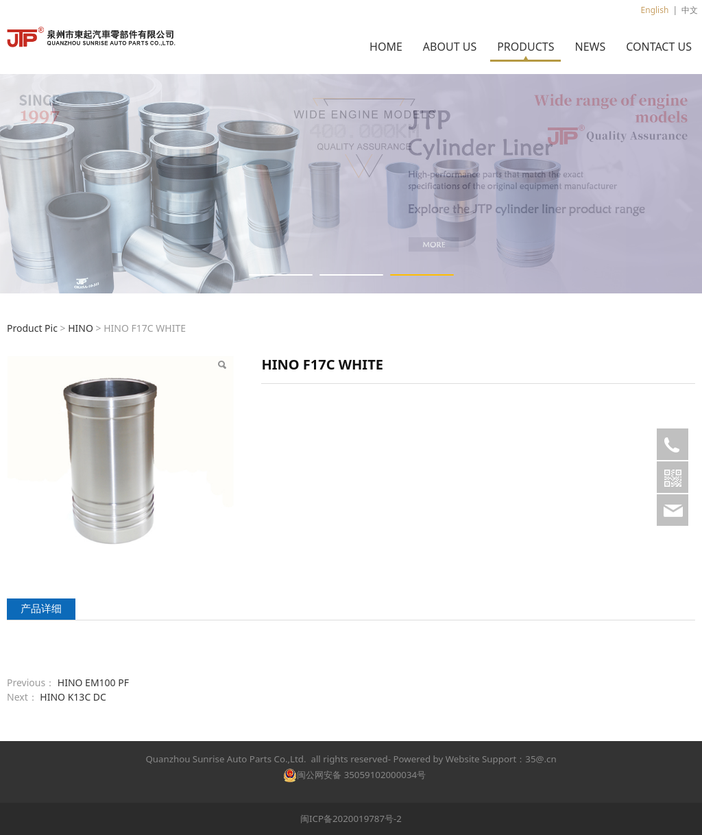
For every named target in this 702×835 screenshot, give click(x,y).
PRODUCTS (525, 46)
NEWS (589, 46)
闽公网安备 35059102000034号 (354, 775)
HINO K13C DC (73, 696)
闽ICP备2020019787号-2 (351, 818)
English (655, 10)
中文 (689, 10)
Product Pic (32, 328)
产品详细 (41, 608)
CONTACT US (659, 46)
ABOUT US (449, 46)
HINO (80, 328)
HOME (386, 46)
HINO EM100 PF (93, 682)
